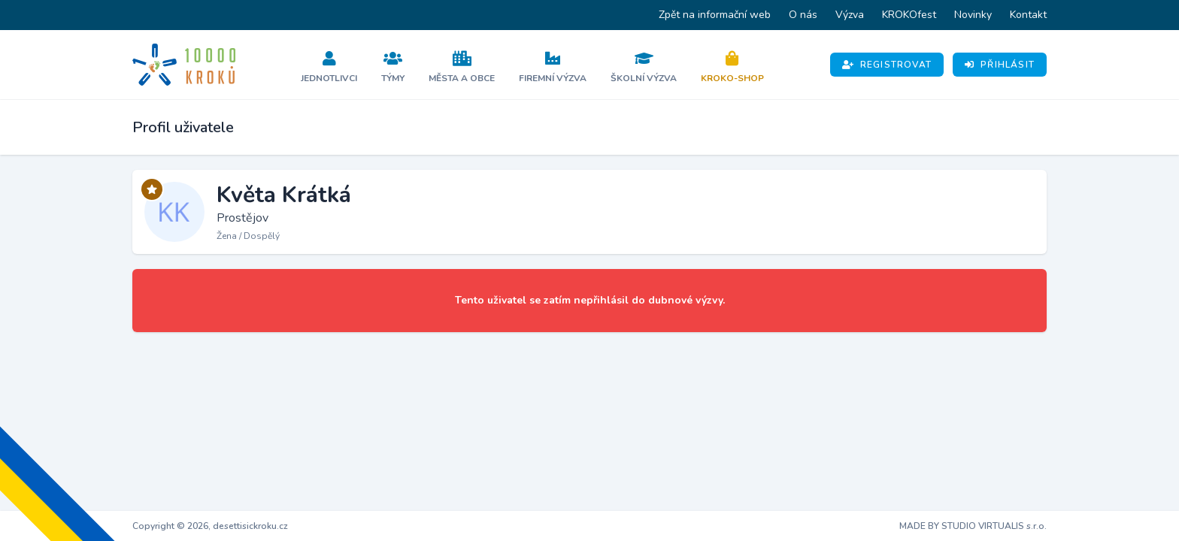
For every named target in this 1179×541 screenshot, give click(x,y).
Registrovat (887, 65)
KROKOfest (909, 15)
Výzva (849, 15)
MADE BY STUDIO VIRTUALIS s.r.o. (973, 526)
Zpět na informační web (715, 15)
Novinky (973, 15)
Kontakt (1028, 15)
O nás (803, 15)
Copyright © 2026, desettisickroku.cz (210, 526)
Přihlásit (1000, 65)
